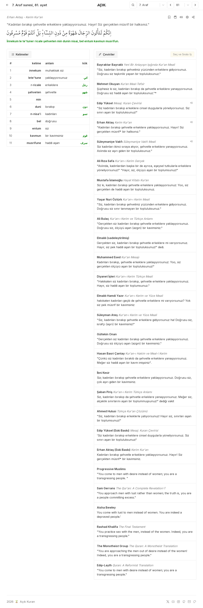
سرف (83, 143)
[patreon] (194, 601)
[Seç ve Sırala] (182, 54)
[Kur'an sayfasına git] (175, 17)
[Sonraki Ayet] (195, 5)
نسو (85, 114)
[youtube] (173, 601)
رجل (84, 85)
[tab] (20, 54)
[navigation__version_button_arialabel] (191, 103)
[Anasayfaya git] (101, 5)
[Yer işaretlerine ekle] (169, 17)
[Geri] (7, 5)
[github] (183, 601)
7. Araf (22, 5)
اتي (85, 77)
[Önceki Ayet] (170, 5)
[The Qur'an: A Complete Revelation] (164, 488)
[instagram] (178, 601)
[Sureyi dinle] (181, 17)
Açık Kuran (24, 602)
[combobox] (139, 5)
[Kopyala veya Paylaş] (193, 17)
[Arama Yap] (133, 5)
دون (85, 106)
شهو (84, 92)
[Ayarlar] (187, 17)
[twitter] (167, 601)
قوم (85, 135)
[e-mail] (189, 601)
